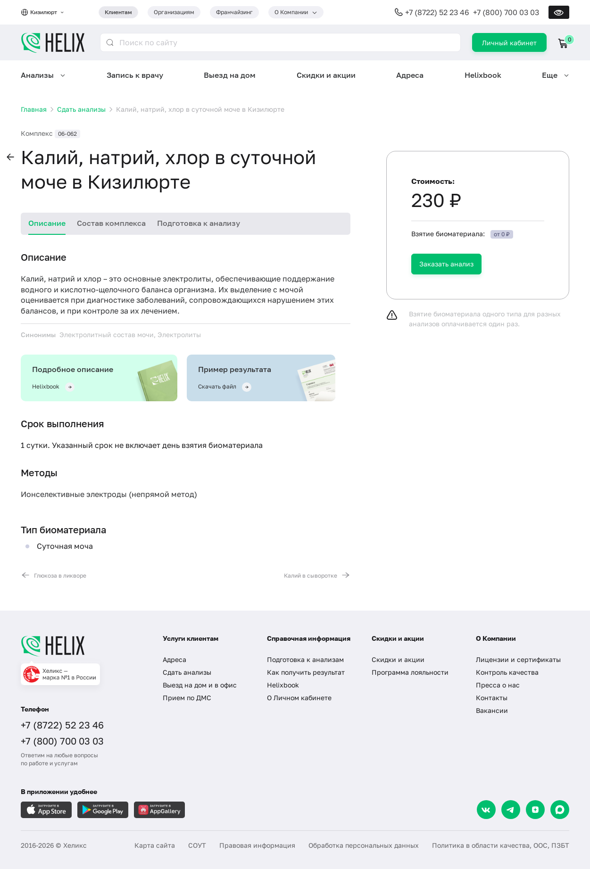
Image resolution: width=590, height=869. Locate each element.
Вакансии (492, 710)
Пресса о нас (498, 685)
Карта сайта (154, 845)
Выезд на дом (230, 75)
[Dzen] (535, 809)
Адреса (410, 75)
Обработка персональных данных (363, 845)
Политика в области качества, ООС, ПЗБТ (500, 845)
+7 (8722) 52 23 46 (437, 12)
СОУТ (197, 845)
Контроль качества (507, 672)
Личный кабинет (509, 43)
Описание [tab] (47, 223)
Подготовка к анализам (305, 659)
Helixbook (483, 75)
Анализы (37, 75)
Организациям (174, 12)
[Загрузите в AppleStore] (46, 810)
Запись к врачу (135, 75)
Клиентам (118, 12)
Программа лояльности (410, 672)
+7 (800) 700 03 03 (506, 12)
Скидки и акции (326, 75)
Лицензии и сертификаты (518, 659)
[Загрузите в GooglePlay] (102, 810)
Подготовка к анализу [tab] (198, 223)
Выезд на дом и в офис (200, 685)
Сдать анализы (187, 672)
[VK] (486, 809)
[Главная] (82, 646)
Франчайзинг (234, 12)
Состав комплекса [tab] (111, 223)
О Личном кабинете (299, 698)
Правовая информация (257, 845)
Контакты (491, 698)
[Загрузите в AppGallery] (159, 810)
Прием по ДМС (187, 698)
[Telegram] (510, 809)
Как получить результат (306, 672)
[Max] (559, 809)
